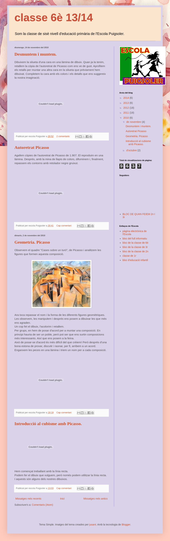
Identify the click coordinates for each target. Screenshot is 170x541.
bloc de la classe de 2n (135, 251)
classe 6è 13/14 (53, 17)
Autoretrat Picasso (31, 147)
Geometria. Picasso (32, 242)
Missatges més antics (95, 498)
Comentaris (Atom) (42, 504)
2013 (126, 102)
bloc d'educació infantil (135, 260)
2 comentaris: (63, 136)
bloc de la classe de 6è (135, 242)
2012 (126, 107)
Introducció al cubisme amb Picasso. (48, 423)
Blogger (126, 524)
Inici (62, 498)
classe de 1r (129, 255)
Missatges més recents (28, 498)
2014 (126, 97)
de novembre (134, 121)
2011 (126, 112)
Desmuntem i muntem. (35, 54)
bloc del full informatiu (135, 238)
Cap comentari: (64, 225)
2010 (126, 117)
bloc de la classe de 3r (135, 247)
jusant (92, 524)
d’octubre (131, 150)
